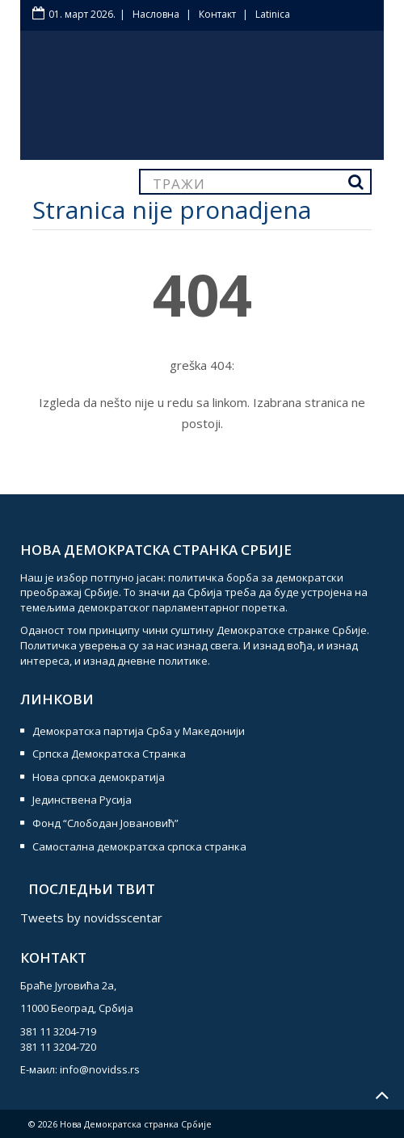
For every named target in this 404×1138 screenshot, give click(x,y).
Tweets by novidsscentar (91, 917)
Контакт (217, 14)
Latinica (272, 14)
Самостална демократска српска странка (139, 846)
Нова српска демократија (98, 777)
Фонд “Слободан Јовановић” (105, 823)
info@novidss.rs (100, 1069)
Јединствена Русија (82, 799)
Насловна (156, 14)
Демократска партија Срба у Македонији (138, 731)
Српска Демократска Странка (109, 753)
